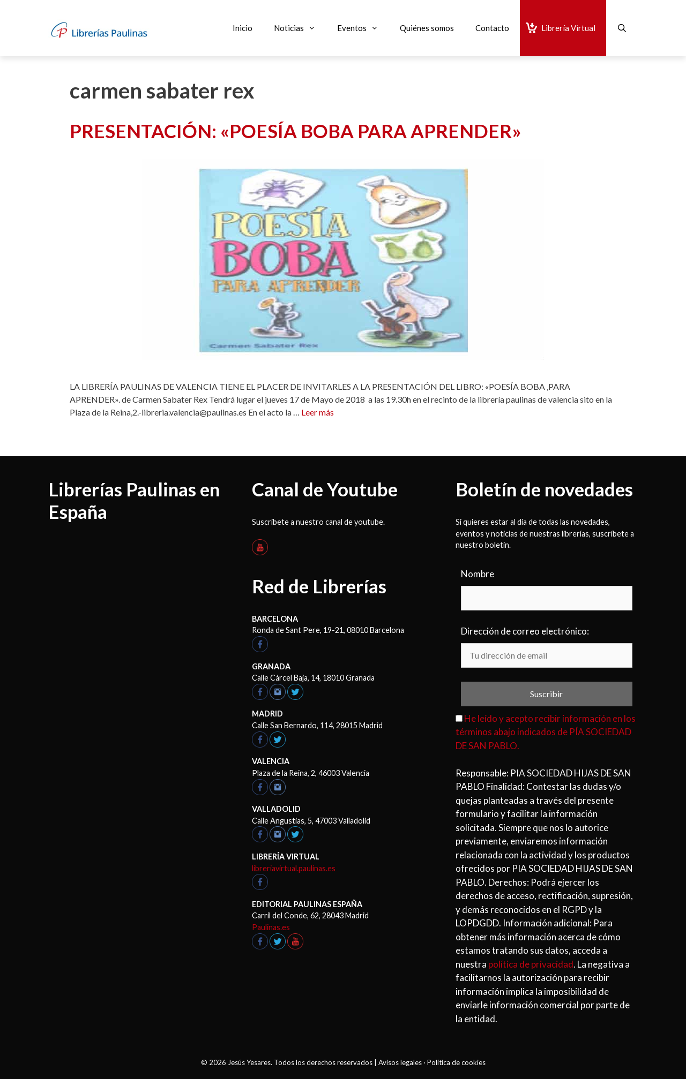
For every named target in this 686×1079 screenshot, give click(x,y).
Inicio (242, 28)
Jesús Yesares (249, 1062)
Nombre (477, 573)
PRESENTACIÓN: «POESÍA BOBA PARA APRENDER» (295, 130)
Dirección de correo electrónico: (525, 631)
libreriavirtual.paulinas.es (293, 868)
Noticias (300, 28)
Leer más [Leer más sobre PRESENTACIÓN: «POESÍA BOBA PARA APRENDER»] (317, 412)
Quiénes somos (427, 28)
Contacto (492, 28)
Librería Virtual (568, 28)
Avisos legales (400, 1062)
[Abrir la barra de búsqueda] (622, 28)
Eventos (363, 28)
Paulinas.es (271, 927)
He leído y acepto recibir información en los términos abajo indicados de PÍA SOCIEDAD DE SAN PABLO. (546, 732)
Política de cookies (456, 1062)
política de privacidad (530, 964)
